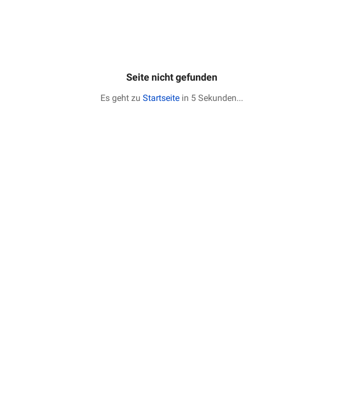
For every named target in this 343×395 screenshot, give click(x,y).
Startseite (161, 98)
